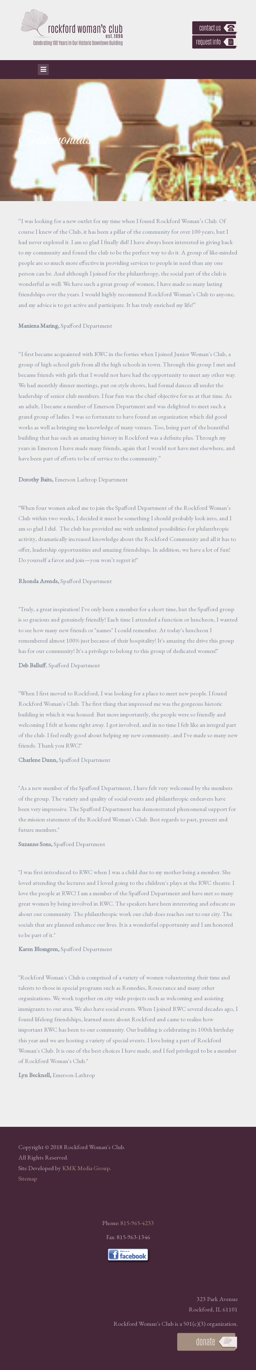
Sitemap (27, 1178)
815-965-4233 (137, 1223)
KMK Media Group (86, 1168)
